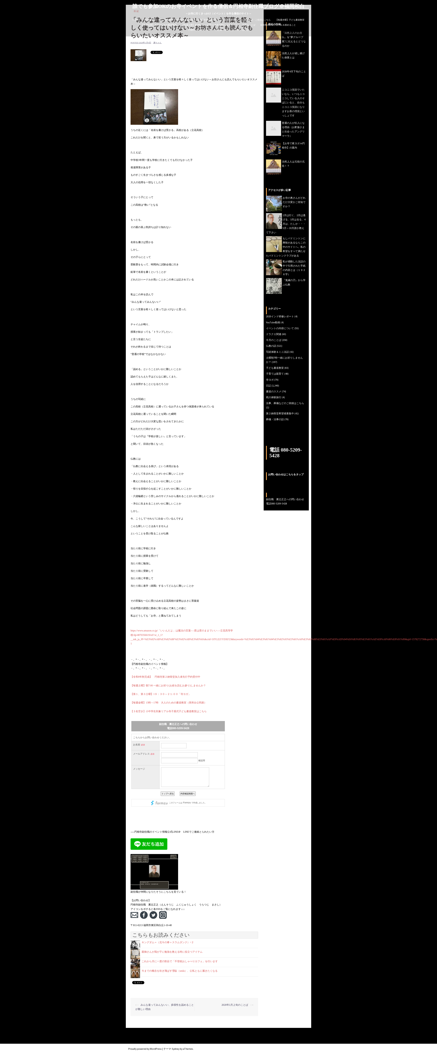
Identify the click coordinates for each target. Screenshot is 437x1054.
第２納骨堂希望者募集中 (280, 413)
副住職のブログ (152, 20)
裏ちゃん (157, 42)
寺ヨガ (270, 379)
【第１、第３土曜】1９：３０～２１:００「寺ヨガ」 (161, 694)
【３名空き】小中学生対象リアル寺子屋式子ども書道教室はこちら (169, 711)
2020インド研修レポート (280, 316)
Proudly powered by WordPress (145, 1048)
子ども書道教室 (275, 367)
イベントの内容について (280, 328)
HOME (136, 20)
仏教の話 (271, 345)
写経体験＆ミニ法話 (277, 351)
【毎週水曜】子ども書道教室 (290, 20)
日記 (268, 385)
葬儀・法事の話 (275, 419)
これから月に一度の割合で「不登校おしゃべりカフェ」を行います (180, 961)
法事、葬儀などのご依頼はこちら (285, 403)
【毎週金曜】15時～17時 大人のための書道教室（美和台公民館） (169, 702)
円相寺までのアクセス (199, 30)
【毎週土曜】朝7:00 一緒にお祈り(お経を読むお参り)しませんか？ (168, 685)
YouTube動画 (273, 322)
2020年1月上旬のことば (235, 1004)
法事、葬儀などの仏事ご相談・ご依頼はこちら (247, 20)
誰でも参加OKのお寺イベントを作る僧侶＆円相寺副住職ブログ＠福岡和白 (218, 6)
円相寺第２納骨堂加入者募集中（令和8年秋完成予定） (191, 20)
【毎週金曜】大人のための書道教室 (159, 25)
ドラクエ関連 (273, 334)
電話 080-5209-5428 (285, 452)
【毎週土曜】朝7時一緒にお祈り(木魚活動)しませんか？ (209, 25)
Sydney (175, 1048)
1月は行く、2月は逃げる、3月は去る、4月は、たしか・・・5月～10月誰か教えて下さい (285, 224)
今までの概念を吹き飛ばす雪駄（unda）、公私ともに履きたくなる (180, 970)
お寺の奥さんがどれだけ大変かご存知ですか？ (294, 202)
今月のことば (248, 25)
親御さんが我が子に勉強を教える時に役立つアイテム (172, 951)
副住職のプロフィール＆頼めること (278, 25)
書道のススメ (273, 391)
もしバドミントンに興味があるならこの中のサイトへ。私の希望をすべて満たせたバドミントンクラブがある (285, 247)
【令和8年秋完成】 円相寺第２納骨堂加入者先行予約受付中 (165, 676)
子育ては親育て (275, 373)
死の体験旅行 (273, 397)
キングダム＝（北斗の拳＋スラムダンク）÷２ (168, 942)
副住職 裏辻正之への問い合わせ (232, 30)
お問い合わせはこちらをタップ (286, 474)
